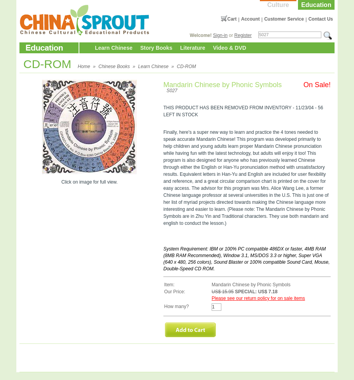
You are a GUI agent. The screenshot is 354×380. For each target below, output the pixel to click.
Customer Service (284, 19)
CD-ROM (186, 66)
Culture (278, 5)
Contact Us (320, 19)
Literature (192, 48)
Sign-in (220, 35)
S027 (171, 90)
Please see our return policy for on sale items (258, 298)
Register (243, 35)
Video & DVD (229, 48)
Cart (232, 19)
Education (316, 5)
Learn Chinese (113, 48)
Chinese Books (114, 66)
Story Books (156, 48)
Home (84, 66)
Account (250, 19)
